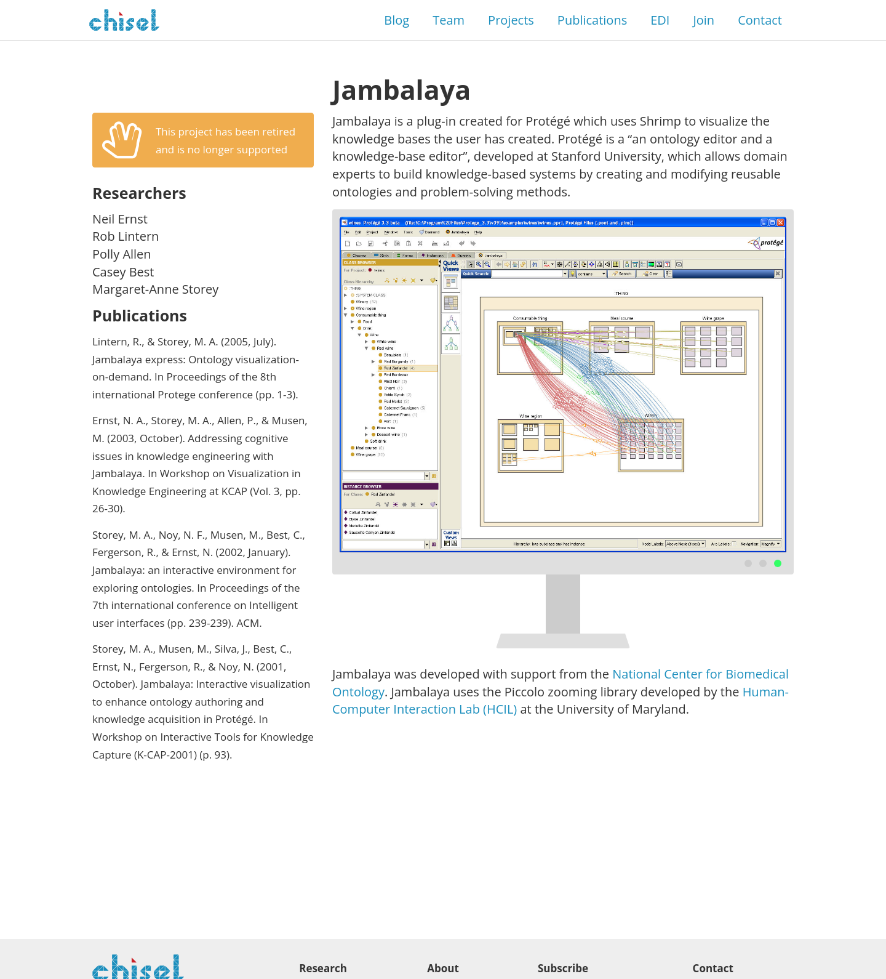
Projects (511, 20)
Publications (592, 20)
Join (703, 20)
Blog (396, 20)
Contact (760, 20)
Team (449, 20)
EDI (659, 20)
